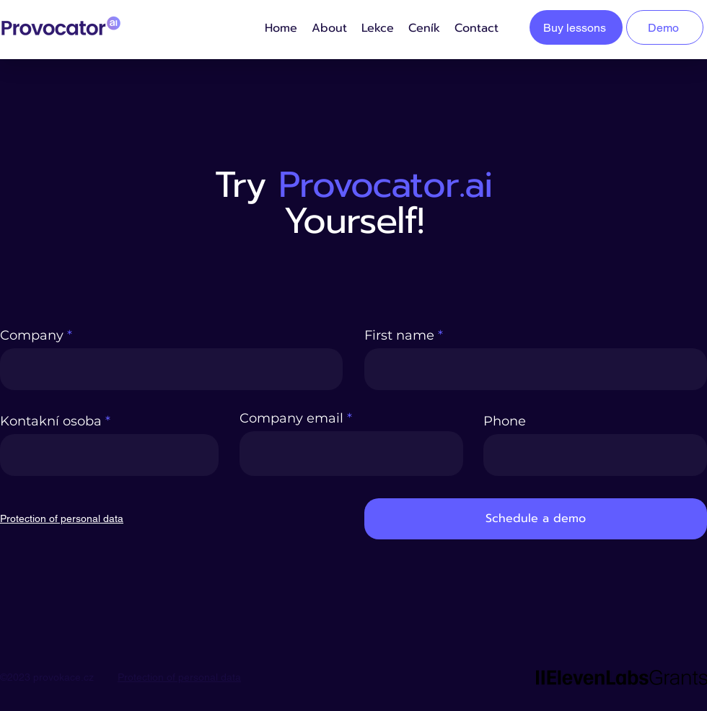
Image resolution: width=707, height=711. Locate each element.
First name (399, 335)
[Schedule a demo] (535, 518)
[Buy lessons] (576, 27)
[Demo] (664, 27)
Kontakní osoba (51, 421)
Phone (504, 421)
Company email (291, 418)
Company (31, 335)
